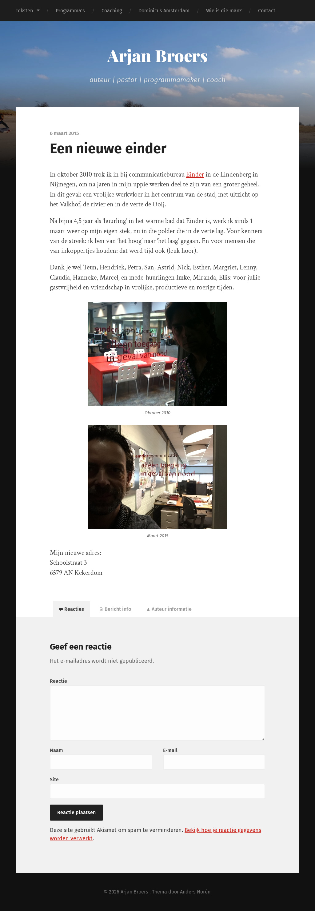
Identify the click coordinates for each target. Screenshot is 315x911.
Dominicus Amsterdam (163, 11)
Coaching (112, 11)
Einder (195, 174)
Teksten (24, 11)
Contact (266, 11)
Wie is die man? (223, 11)
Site (54, 779)
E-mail (170, 750)
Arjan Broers (157, 55)
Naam (56, 750)
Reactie (58, 681)
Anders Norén (195, 892)
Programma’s (70, 11)
